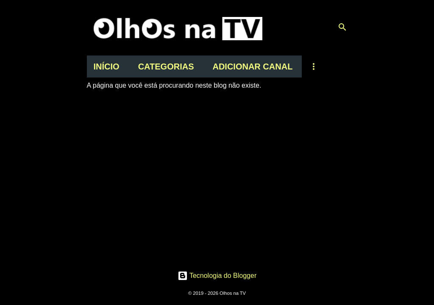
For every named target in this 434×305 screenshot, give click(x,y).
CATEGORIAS (166, 66)
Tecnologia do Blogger (217, 275)
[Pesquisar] (342, 27)
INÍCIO (107, 66)
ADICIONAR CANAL (252, 66)
